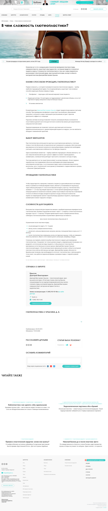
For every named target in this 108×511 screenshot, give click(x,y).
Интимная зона (47, 471)
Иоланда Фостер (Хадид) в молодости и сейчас (88, 61)
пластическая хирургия (19, 402)
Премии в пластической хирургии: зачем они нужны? (27, 442)
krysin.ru (34, 297)
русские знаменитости (91, 439)
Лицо (24, 465)
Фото (49, 15)
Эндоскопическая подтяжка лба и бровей (81, 406)
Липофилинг (26, 486)
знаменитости (68, 439)
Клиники (4, 15)
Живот (24, 477)
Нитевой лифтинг (27, 494)
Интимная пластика (28, 489)
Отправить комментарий (71, 366)
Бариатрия (25, 480)
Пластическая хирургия (71, 462)
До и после (89, 469)
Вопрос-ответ (67, 15)
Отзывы (42, 15)
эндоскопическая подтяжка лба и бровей (70, 403)
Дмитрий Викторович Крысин (46, 110)
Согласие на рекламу (102, 505)
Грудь (24, 471)
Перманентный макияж (50, 474)
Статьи (57, 15)
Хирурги (13, 15)
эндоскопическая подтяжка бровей (72, 402)
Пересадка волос (27, 491)
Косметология (68, 465)
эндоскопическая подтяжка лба (90, 402)
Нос (24, 462)
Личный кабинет (91, 478)
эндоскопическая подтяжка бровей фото (92, 403)
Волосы (46, 462)
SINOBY (104, 507)
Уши (24, 483)
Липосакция (26, 497)
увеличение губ (38, 402)
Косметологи (24, 15)
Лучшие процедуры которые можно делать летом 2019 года (23, 61)
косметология (29, 402)
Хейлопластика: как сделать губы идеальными (27, 405)
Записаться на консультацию (40, 303)
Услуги (34, 15)
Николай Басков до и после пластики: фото (80, 442)
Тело (24, 474)
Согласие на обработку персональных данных (96, 504)
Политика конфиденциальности (99, 503)
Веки (24, 468)
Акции (88, 463)
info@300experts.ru (8, 472)
